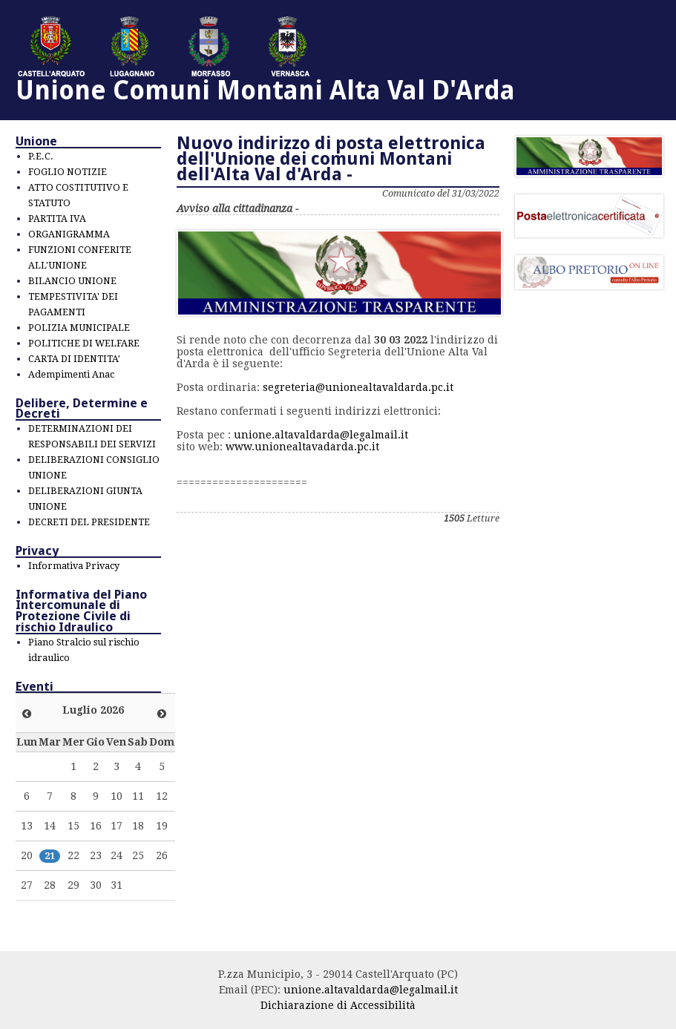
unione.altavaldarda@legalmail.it (321, 435)
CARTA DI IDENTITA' (74, 358)
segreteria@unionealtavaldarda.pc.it (358, 387)
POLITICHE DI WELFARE (84, 343)
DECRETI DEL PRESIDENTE (89, 521)
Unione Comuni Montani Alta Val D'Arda (265, 90)
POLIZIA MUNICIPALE (79, 327)
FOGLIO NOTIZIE (67, 171)
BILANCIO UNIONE (72, 280)
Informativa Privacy (73, 565)
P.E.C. (40, 156)
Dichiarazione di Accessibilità (338, 1005)
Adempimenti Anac (71, 374)
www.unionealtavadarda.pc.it (302, 447)
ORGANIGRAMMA (69, 234)
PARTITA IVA (57, 218)
